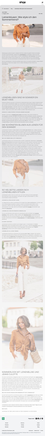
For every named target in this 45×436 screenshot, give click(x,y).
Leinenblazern (23, 54)
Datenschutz (36, 430)
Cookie (41, 430)
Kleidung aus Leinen (17, 114)
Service (22, 423)
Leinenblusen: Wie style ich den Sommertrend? (23, 8)
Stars (38, 423)
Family (22, 425)
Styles (38, 425)
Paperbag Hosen (27, 214)
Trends (22, 427)
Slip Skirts (35, 225)
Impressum (31, 430)
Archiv (6, 423)
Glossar (6, 427)
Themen (7, 425)
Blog (12, 8)
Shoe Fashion (6, 8)
